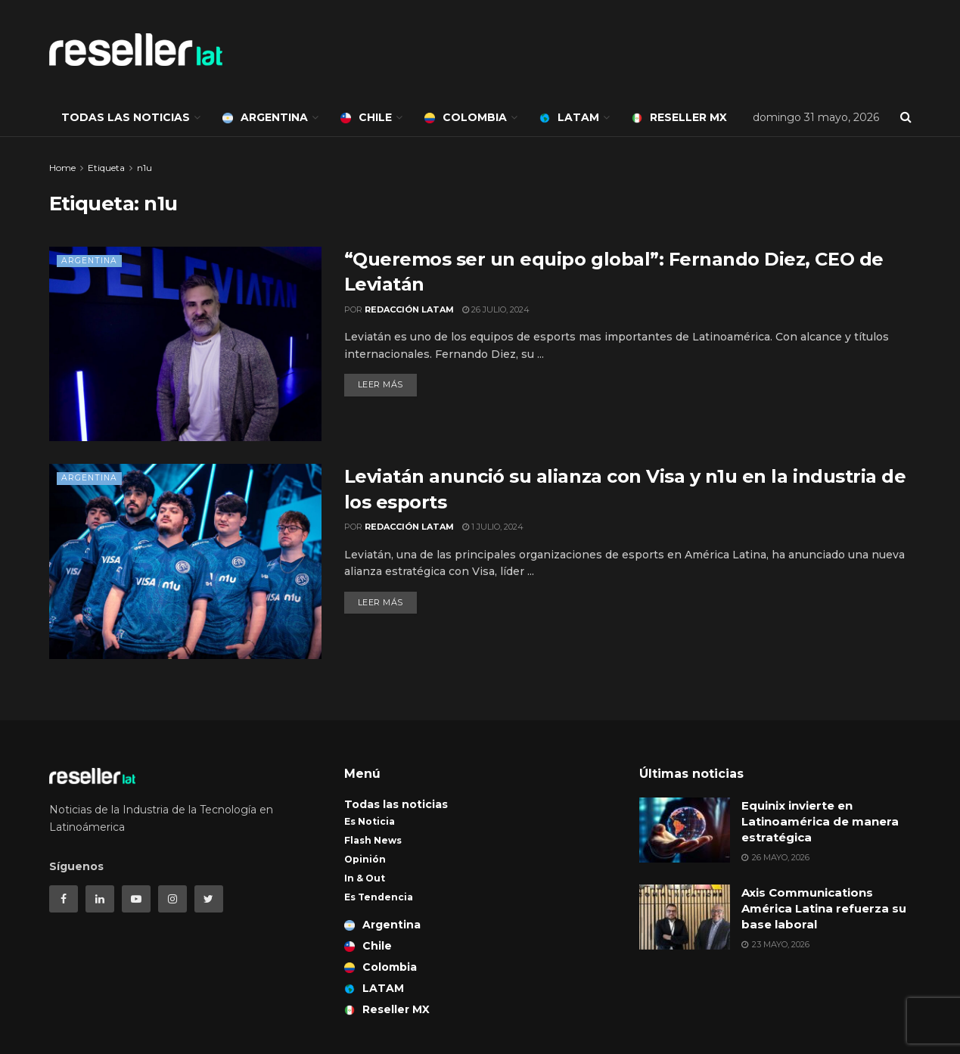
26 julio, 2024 (496, 309)
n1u (144, 167)
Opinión (365, 859)
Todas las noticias (125, 117)
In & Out (364, 878)
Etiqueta (106, 167)
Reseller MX (679, 117)
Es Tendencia (378, 897)
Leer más (380, 384)
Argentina (265, 117)
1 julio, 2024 (492, 526)
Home (62, 167)
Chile (366, 117)
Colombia (465, 117)
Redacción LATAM (409, 309)
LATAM (569, 117)
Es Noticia (369, 821)
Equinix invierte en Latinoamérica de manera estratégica (820, 821)
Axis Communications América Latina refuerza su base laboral (823, 908)
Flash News (373, 840)
